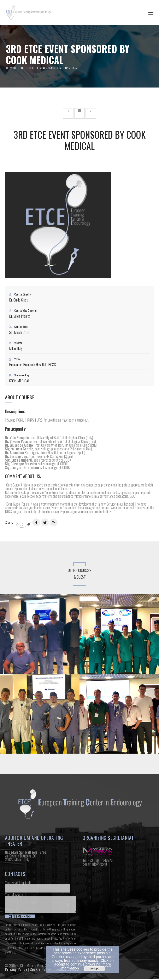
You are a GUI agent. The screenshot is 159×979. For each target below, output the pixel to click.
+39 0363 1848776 (100, 860)
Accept (94, 968)
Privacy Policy (30, 925)
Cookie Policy (40, 969)
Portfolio (18, 68)
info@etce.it (99, 864)
